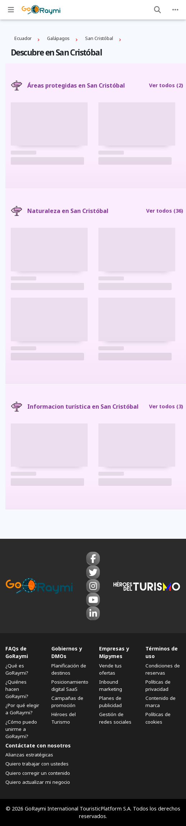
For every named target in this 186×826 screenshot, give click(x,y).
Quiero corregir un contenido (37, 773)
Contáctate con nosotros (38, 745)
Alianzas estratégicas (29, 754)
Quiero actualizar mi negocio (37, 782)
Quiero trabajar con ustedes (37, 763)
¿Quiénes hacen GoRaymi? (16, 689)
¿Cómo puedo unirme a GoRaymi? (21, 729)
